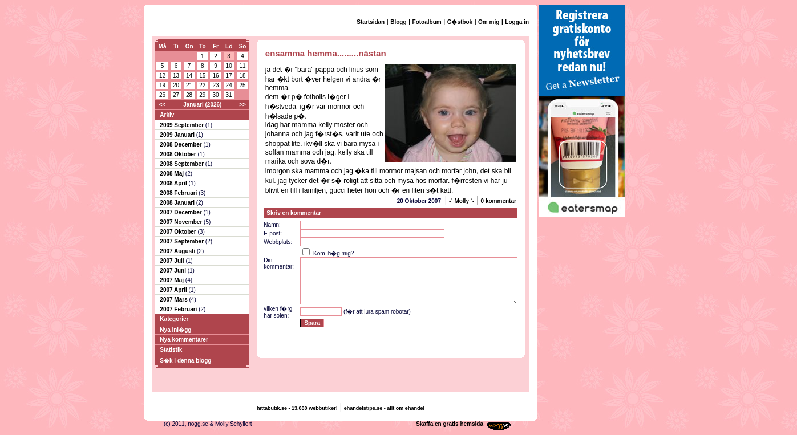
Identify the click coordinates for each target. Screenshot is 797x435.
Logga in (517, 22)
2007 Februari (179, 309)
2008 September (182, 164)
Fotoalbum (427, 22)
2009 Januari (178, 135)
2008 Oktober (178, 154)
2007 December (181, 212)
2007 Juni (173, 270)
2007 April (174, 290)
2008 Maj (172, 173)
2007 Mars (174, 299)
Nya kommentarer (184, 339)
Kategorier (174, 319)
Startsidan (371, 22)
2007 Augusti (178, 251)
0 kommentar (498, 201)
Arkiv (167, 115)
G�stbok (459, 22)
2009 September (182, 125)
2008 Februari (179, 193)
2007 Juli (172, 261)
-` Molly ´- (461, 201)
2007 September (182, 241)
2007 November (182, 222)
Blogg (398, 22)
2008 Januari (178, 203)
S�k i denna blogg (185, 360)
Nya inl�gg (175, 330)
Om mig (488, 22)
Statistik (171, 350)
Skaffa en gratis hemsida (449, 424)
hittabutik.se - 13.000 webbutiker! (297, 408)
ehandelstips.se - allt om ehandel (384, 408)
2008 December (181, 144)
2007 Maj (172, 280)
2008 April (174, 183)
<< (162, 104)
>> (242, 104)
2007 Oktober (178, 232)
